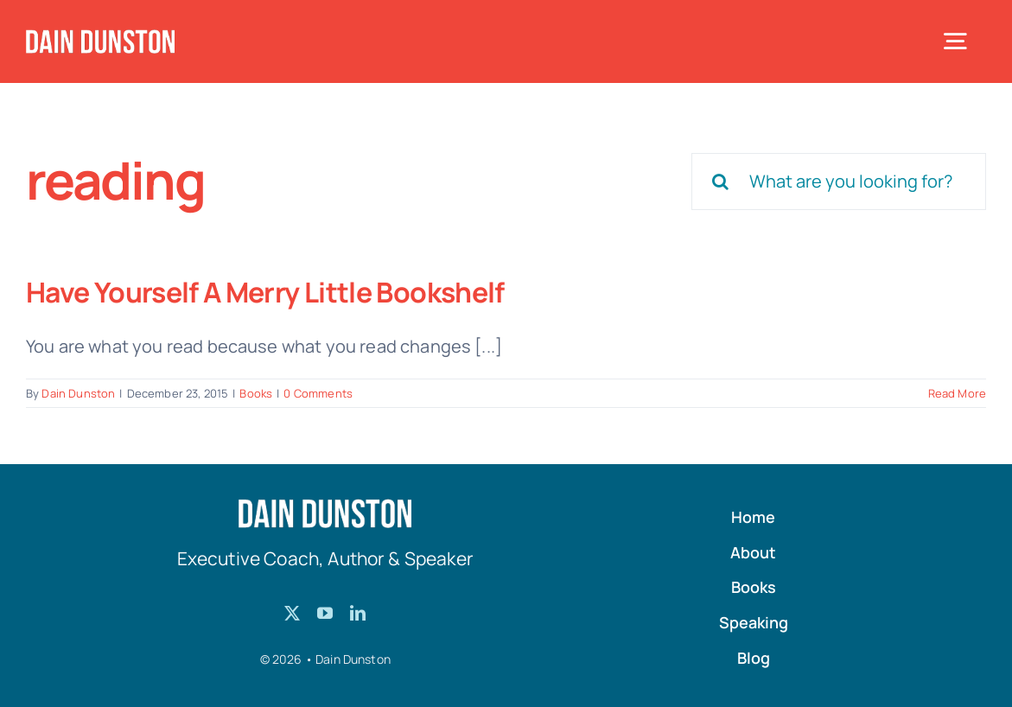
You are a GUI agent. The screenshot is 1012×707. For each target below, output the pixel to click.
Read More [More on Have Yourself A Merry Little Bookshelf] (957, 393)
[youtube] (325, 613)
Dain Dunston (78, 393)
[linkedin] (358, 613)
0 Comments (318, 393)
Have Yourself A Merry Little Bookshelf (265, 292)
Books (255, 393)
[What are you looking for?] (838, 181)
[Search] (719, 181)
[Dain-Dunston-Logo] (100, 37)
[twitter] (292, 613)
